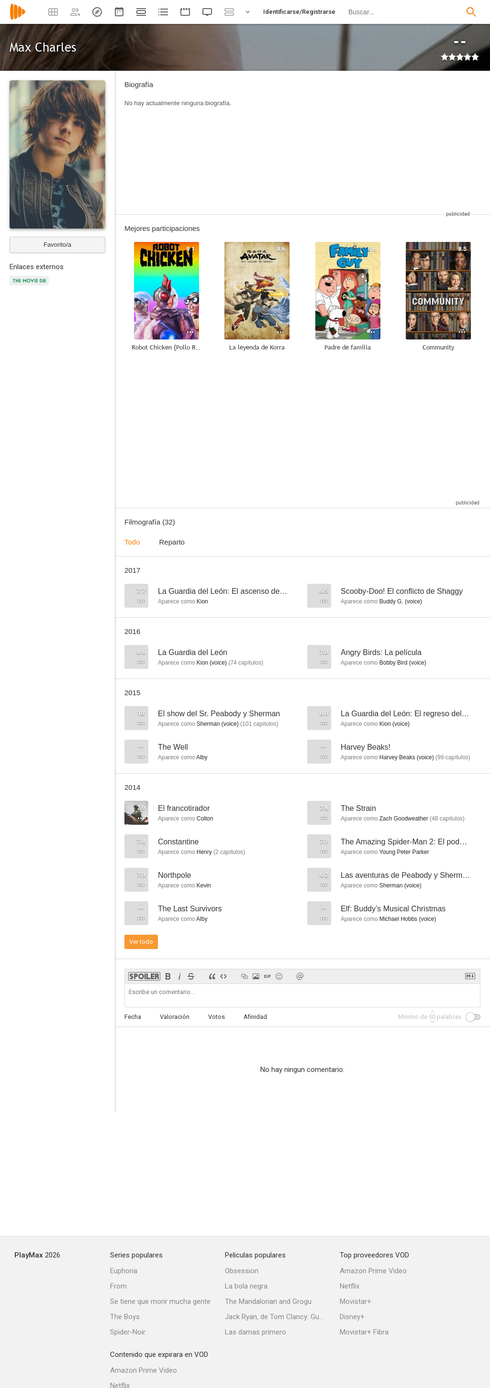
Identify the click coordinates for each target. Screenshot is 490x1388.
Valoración (174, 1016)
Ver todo (141, 941)
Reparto (172, 542)
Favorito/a (57, 244)
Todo (132, 542)
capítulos (245, 662)
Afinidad (255, 1016)
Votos (216, 1016)
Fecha (132, 1016)
